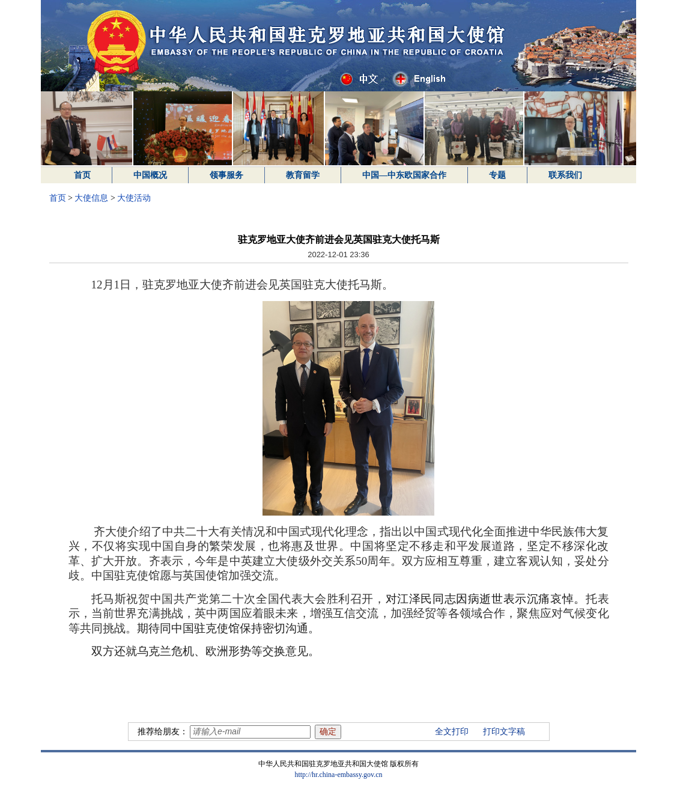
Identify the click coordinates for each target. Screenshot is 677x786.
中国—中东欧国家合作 (404, 175)
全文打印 (452, 731)
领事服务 (226, 175)
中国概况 (150, 175)
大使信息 (91, 198)
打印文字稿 (504, 731)
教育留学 (303, 175)
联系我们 (565, 175)
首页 (82, 175)
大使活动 (134, 198)
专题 (497, 175)
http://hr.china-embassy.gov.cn (338, 774)
